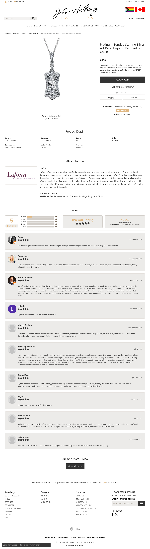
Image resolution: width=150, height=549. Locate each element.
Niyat (20, 396)
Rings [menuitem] (7, 499)
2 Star (23, 224)
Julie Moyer (23, 437)
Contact (120, 25)
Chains (101, 196)
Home (28, 25)
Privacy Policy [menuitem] (82, 511)
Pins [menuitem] (6, 518)
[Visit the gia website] (75, 529)
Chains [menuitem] (8, 514)
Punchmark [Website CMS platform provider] (79, 545)
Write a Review (75, 466)
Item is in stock (122, 110)
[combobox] (17, 18)
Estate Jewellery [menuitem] (12, 496)
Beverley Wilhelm (26, 346)
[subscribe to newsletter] (141, 503)
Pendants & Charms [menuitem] (13, 508)
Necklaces (44, 196)
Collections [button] (56, 25)
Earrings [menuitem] (9, 502)
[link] (129, 2)
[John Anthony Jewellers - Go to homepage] (75, 13)
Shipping (111, 98)
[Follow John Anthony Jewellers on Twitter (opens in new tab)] (116, 514)
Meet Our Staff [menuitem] (82, 499)
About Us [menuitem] (80, 496)
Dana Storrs (23, 256)
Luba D (21, 306)
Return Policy (50, 537)
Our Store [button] (107, 25)
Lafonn (78, 140)
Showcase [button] (72, 25)
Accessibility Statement (96, 537)
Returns (134, 98)
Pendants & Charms (19, 33)
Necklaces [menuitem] (9, 511)
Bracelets (74, 196)
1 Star (23, 226)
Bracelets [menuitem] (9, 505)
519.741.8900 (97, 483)
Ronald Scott (24, 375)
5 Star (23, 217)
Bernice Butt (24, 415)
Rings (90, 196)
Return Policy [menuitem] (82, 514)
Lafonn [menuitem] (44, 499)
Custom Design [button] (90, 25)
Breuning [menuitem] (45, 496)
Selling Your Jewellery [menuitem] (86, 508)
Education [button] (40, 25)
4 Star (23, 219)
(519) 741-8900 (51, 118)
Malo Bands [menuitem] (46, 502)
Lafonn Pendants (33, 33)
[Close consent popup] (48, 545)
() (56, 217)
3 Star (23, 222)
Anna (20, 237)
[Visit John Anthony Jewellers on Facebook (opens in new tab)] (113, 514)
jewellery (8, 33)
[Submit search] (33, 18)
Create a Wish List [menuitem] (83, 505)
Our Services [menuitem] (81, 502)
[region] (51, 75)
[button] (8, 2)
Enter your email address (123, 499)
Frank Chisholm (25, 277)
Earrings (83, 196)
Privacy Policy (63, 537)
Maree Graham (25, 325)
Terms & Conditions (77, 537)
